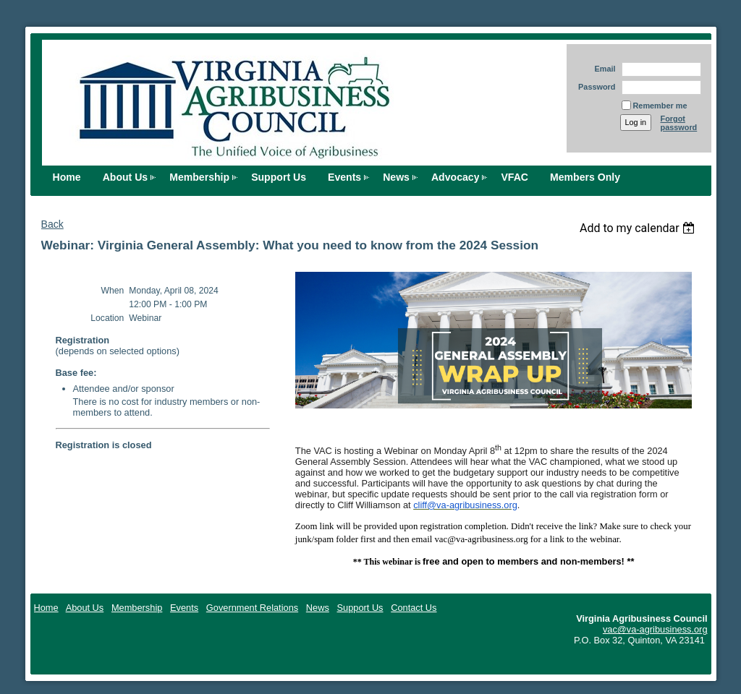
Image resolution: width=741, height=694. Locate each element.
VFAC (514, 177)
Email (602, 68)
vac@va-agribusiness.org (655, 629)
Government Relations (252, 607)
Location (107, 318)
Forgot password (679, 123)
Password (594, 86)
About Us (125, 177)
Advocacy (455, 177)
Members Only (585, 177)
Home (67, 177)
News (396, 177)
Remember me (660, 105)
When (112, 291)
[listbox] (639, 228)
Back (52, 224)
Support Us (278, 177)
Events (344, 177)
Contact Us (413, 607)
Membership (199, 177)
